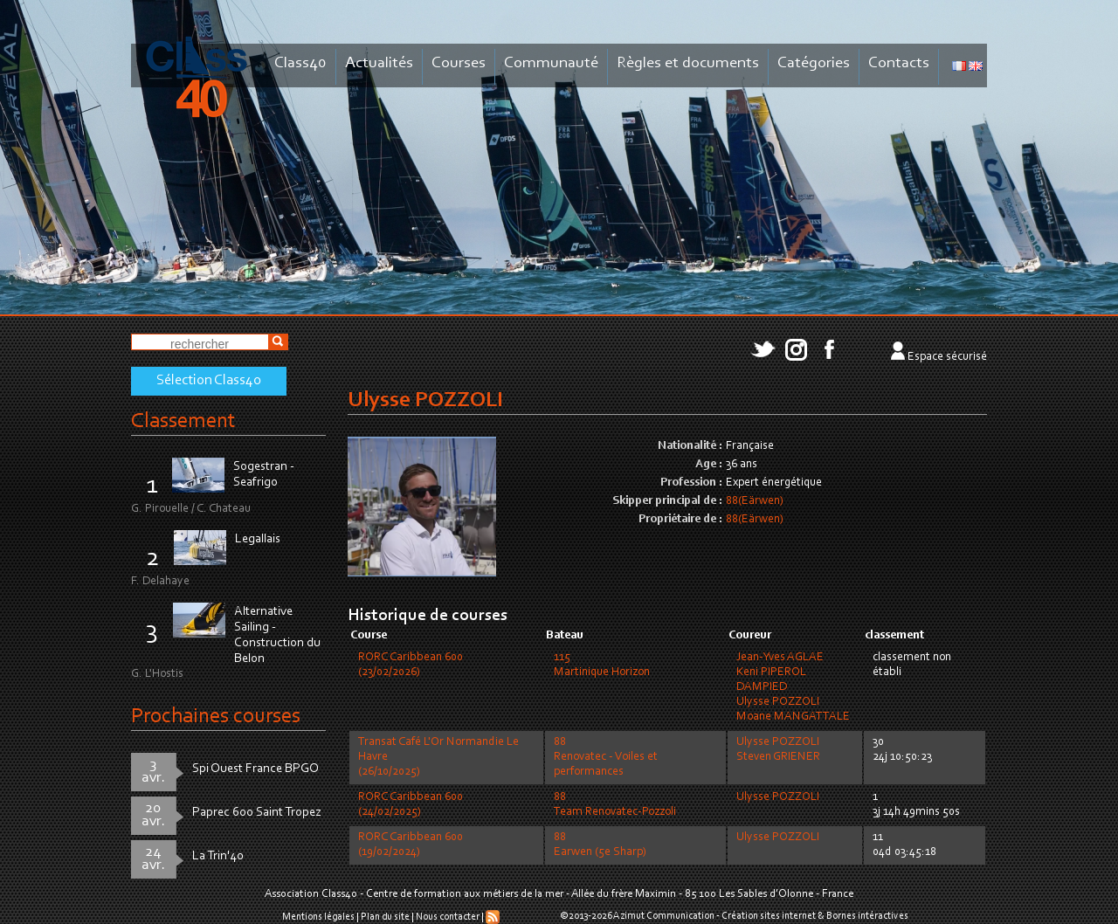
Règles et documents (688, 63)
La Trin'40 (218, 856)
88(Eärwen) (754, 501)
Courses (458, 63)
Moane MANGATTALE (793, 717)
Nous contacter (448, 917)
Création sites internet (768, 916)
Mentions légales (318, 917)
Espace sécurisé (947, 357)
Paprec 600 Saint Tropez (256, 812)
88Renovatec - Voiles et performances (606, 757)
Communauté (551, 63)
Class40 (300, 63)
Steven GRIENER (778, 757)
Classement (183, 421)
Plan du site (385, 917)
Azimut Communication (663, 916)
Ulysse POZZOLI (777, 702)
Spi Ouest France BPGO (255, 769)
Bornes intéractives (867, 916)
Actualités (379, 63)
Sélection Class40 (208, 381)
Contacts (898, 63)
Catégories (813, 63)
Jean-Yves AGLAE (780, 658)
